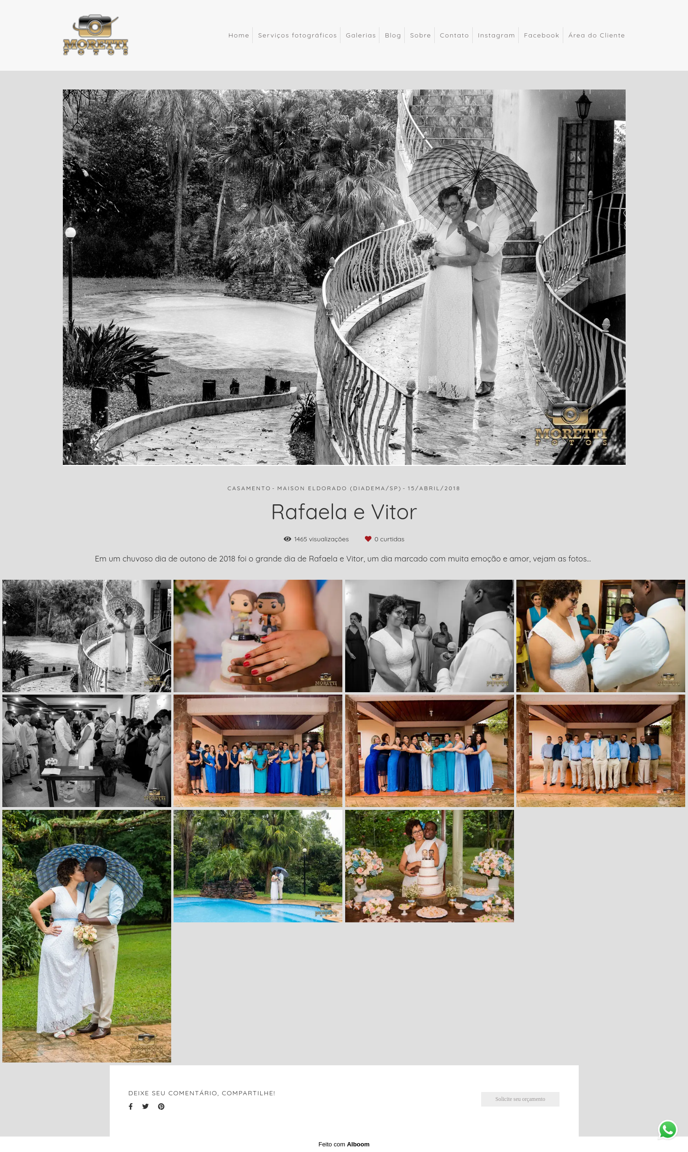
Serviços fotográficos (297, 35)
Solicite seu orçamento (520, 1099)
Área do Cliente (597, 35)
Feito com (344, 1144)
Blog (393, 35)
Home (238, 35)
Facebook (541, 35)
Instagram (496, 35)
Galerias (361, 35)
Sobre (420, 35)
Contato (454, 35)
